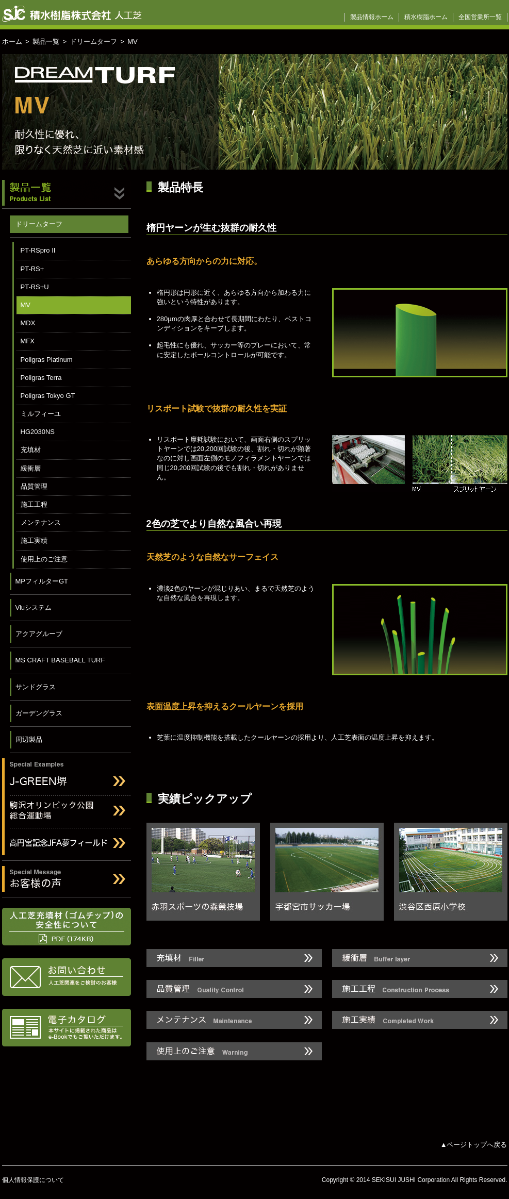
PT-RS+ (32, 269)
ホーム (12, 41)
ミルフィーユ (41, 414)
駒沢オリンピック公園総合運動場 (66, 812)
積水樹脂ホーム (426, 17)
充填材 (31, 450)
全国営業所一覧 (480, 17)
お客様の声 (66, 879)
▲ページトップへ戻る (473, 1144)
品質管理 (34, 486)
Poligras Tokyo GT (48, 395)
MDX (28, 323)
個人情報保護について (33, 1180)
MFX (28, 341)
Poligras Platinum (47, 359)
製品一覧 (45, 41)
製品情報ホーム (371, 17)
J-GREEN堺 (66, 774)
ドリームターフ (93, 41)
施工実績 (34, 540)
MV (26, 305)
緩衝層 (31, 468)
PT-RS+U (35, 287)
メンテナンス (41, 522)
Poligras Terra (41, 377)
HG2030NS (38, 432)
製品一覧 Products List (66, 194)
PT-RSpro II (38, 250)
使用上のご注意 (44, 559)
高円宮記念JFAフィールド (66, 844)
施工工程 (34, 504)
